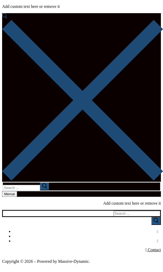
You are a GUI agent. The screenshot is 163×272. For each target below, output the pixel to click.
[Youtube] (158, 236)
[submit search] (44, 186)
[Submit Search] (156, 221)
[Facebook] (157, 232)
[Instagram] (157, 241)
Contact (153, 250)
